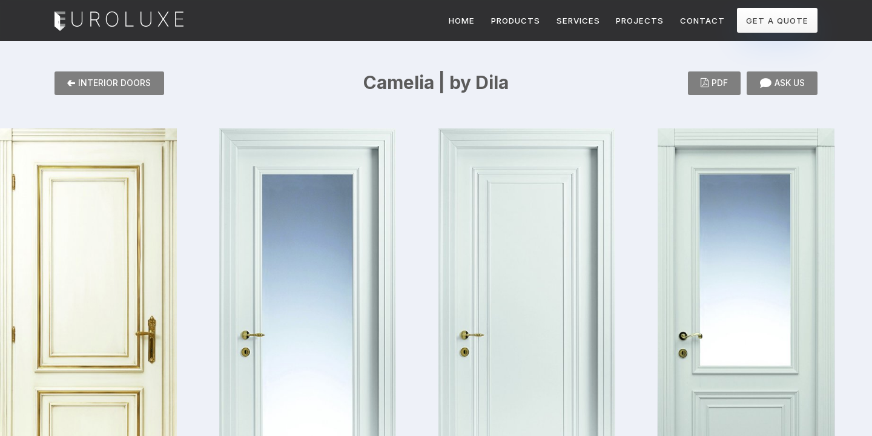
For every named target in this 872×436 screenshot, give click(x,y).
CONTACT (702, 20)
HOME (462, 20)
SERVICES (578, 20)
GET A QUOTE (777, 20)
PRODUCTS (515, 20)
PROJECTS (640, 20)
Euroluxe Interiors (118, 22)
